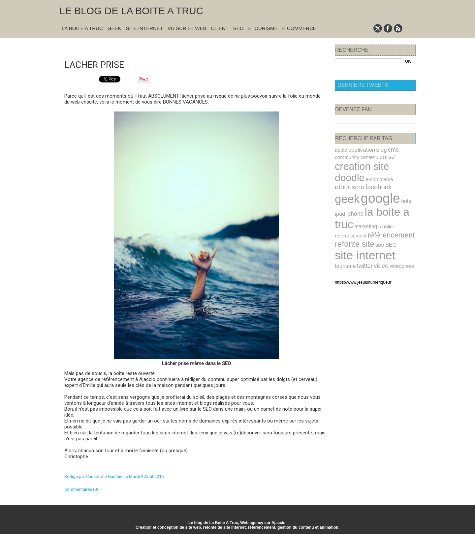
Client (220, 28)
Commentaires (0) (81, 488)
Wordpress (360, 249)
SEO (238, 28)
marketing (363, 209)
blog (377, 149)
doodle (398, 165)
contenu (366, 156)
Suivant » (216, 47)
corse (382, 156)
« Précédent (179, 47)
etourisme (374, 173)
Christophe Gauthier (105, 475)
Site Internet (144, 28)
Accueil (199, 47)
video (341, 249)
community (346, 156)
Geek (114, 28)
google (376, 184)
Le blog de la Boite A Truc (131, 10)
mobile (381, 209)
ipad (339, 198)
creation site (359, 165)
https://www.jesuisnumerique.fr (359, 265)
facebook (400, 174)
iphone (353, 198)
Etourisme (263, 28)
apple (340, 149)
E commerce (299, 28)
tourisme (381, 241)
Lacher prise (97, 64)
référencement (386, 217)
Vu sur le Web (187, 28)
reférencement (349, 218)
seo (376, 229)
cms (388, 149)
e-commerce (347, 174)
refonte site (352, 228)
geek (346, 185)
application (359, 149)
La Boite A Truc (82, 28)
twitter (399, 241)
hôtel (400, 186)
